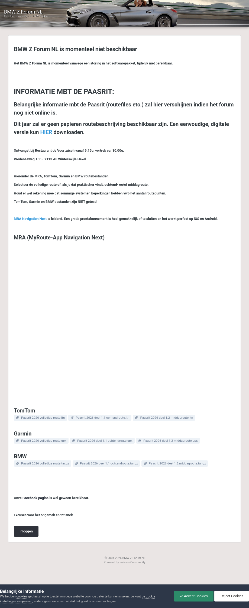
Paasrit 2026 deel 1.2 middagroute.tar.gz (177, 463)
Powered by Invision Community (124, 562)
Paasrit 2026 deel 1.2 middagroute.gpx (170, 441)
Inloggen (26, 531)
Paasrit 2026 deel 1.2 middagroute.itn (166, 418)
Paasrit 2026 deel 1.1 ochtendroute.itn (102, 418)
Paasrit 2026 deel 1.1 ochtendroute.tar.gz (109, 463)
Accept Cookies (194, 596)
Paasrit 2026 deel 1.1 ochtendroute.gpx (104, 441)
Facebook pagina (35, 498)
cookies (22, 596)
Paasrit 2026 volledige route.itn (43, 418)
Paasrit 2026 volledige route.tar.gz (45, 463)
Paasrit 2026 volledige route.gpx (43, 441)
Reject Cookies (231, 596)
